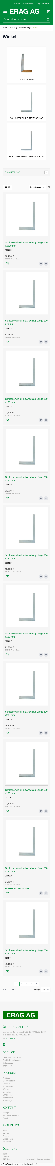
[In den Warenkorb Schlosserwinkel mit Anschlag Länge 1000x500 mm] (7, 263)
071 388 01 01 (12, 1039)
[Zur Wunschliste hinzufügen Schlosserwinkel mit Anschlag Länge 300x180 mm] (41, 655)
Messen (6, 1133)
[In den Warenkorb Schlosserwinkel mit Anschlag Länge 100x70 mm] (7, 342)
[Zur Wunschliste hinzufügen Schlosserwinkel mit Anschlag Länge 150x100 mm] (41, 420)
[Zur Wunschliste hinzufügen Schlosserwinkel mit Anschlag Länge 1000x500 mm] (41, 264)
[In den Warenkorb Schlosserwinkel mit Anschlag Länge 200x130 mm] (7, 498)
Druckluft (6, 1084)
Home (5, 28)
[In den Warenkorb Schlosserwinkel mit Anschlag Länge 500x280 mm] (7, 893)
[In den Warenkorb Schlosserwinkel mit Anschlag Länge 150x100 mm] (7, 420)
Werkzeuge (7, 1100)
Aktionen (6, 1136)
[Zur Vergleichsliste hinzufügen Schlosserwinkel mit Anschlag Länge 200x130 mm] (46, 498)
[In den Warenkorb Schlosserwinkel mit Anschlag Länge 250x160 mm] (7, 576)
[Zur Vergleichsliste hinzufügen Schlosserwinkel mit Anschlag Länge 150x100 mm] (46, 420)
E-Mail (5, 1118)
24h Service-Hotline (11, 1115)
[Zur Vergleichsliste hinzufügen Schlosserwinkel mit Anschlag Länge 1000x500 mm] (46, 264)
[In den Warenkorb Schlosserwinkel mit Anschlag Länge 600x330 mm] (7, 971)
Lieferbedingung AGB (12, 1057)
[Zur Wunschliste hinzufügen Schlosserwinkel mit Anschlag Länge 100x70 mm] (41, 342)
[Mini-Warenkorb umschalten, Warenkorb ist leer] (48, 11)
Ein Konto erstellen (28, 4)
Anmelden (17, 4)
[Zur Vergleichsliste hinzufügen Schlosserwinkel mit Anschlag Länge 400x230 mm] (46, 733)
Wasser (6, 1089)
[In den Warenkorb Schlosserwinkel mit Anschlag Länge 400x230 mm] (7, 733)
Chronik (6, 1157)
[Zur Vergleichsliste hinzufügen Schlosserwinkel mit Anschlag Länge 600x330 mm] (46, 971)
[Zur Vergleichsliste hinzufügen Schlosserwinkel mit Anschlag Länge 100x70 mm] (46, 342)
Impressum (7, 1066)
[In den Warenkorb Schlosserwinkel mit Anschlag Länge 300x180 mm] (7, 654)
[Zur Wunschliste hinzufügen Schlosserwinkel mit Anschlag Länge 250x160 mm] (41, 576)
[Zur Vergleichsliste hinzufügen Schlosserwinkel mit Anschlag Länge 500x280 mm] (46, 893)
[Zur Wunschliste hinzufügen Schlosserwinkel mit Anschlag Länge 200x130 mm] (41, 498)
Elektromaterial (9, 1081)
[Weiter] (36, 984)
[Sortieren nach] (37, 187)
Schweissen (8, 1086)
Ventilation (7, 1092)
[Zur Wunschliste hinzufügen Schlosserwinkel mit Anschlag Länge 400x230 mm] (41, 733)
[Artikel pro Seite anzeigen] (45, 989)
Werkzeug (13, 28)
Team (5, 1154)
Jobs (5, 1130)
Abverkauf (7, 1142)
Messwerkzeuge (25, 28)
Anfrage (6, 1113)
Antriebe (6, 1078)
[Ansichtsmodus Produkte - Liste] (5, 187)
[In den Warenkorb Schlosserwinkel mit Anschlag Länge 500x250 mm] (7, 811)
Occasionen (8, 1139)
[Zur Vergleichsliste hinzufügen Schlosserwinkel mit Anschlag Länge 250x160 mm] (46, 576)
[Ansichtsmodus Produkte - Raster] (9, 187)
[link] (17, 984)
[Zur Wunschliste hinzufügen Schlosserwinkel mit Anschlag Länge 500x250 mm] (41, 811)
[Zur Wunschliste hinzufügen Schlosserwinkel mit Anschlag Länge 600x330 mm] (41, 971)
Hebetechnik (8, 1098)
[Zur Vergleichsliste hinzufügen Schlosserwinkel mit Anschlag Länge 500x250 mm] (46, 811)
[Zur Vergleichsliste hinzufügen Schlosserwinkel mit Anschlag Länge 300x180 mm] (46, 655)
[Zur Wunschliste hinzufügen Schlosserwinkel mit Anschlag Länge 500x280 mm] (41, 893)
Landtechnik (8, 1095)
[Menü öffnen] (5, 11)
